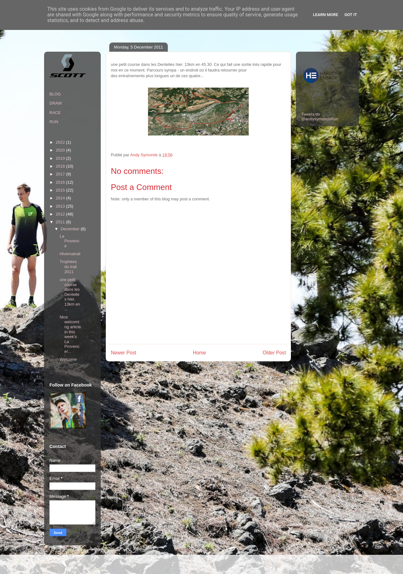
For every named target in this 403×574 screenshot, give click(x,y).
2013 (61, 206)
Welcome (68, 359)
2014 (61, 198)
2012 (61, 214)
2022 (61, 142)
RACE (55, 112)
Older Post (274, 352)
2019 (61, 158)
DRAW (55, 103)
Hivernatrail (70, 253)
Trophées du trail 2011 (68, 266)
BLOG (55, 94)
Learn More (325, 14)
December (71, 229)
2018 (61, 166)
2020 (61, 150)
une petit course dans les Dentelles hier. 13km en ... (70, 294)
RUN (53, 121)
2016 (61, 182)
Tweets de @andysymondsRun (319, 116)
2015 (61, 190)
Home (199, 352)
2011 (61, 222)
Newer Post (123, 352)
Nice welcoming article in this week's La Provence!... (70, 334)
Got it (350, 14)
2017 (61, 174)
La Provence (69, 241)
